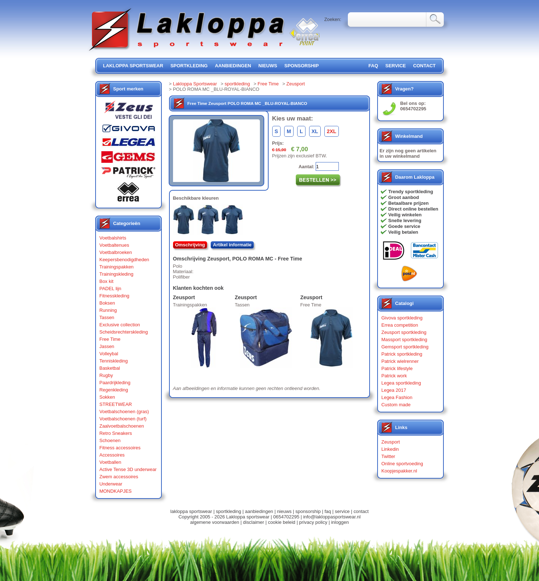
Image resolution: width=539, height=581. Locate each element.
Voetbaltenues (114, 245)
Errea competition (400, 325)
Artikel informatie (232, 244)
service (396, 65)
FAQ (373, 65)
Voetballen (111, 462)
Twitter (388, 456)
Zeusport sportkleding (404, 332)
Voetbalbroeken (116, 252)
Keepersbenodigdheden (125, 259)
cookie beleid (281, 522)
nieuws (267, 65)
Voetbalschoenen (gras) (124, 411)
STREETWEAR (116, 404)
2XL (331, 131)
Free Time (110, 339)
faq (327, 511)
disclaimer (253, 522)
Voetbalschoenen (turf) (123, 418)
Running (108, 310)
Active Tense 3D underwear (128, 469)
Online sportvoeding (402, 463)
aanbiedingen (233, 65)
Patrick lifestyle (397, 368)
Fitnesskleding (115, 295)
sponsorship (302, 65)
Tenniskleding (114, 361)
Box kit (107, 281)
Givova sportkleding (402, 318)
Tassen (107, 317)
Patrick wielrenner (400, 361)
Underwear (111, 484)
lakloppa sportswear (133, 65)
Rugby (106, 375)
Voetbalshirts (113, 238)
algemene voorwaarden (214, 522)
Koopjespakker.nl (399, 471)
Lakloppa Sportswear (195, 83)
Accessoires (112, 455)
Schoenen (110, 440)
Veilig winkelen (405, 214)
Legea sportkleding (401, 383)
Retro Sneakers (116, 433)
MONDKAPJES (116, 491)
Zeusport (295, 83)
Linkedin (390, 449)
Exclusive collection (120, 324)
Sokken (107, 397)
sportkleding (189, 65)
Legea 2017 (394, 390)
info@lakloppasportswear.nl (332, 516)
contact (424, 65)
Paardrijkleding (115, 382)
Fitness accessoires (120, 447)
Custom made (396, 404)
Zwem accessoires (119, 476)
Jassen (107, 346)
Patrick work (394, 375)
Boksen (107, 303)
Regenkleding (114, 390)
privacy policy (313, 522)
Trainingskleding (117, 274)
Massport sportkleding (405, 339)
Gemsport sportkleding (405, 346)
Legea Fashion (397, 397)
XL (315, 131)
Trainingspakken (117, 267)
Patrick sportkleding (402, 354)
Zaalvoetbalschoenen (122, 426)
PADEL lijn (110, 288)
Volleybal (109, 353)
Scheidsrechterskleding (124, 332)
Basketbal (110, 368)
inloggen (340, 522)
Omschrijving (190, 244)
